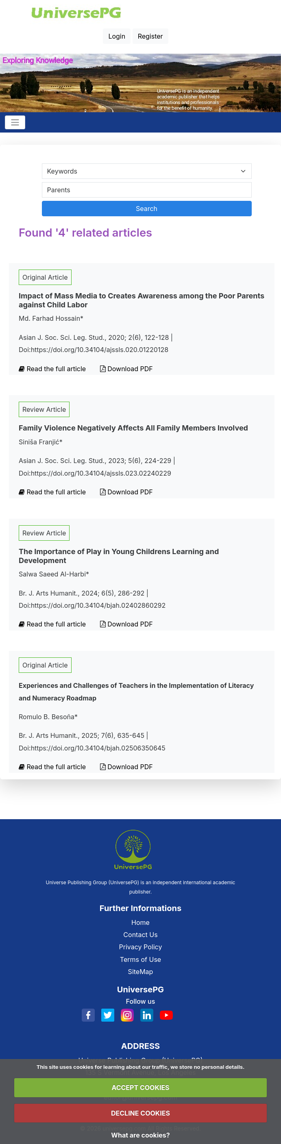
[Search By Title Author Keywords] (147, 190)
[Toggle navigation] (15, 122)
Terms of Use (140, 959)
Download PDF (126, 369)
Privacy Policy (140, 947)
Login (116, 36)
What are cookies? (140, 1135)
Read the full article (53, 369)
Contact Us (140, 935)
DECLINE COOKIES (140, 1113)
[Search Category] (147, 171)
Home (140, 922)
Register (150, 36)
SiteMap (140, 972)
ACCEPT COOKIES (140, 1087)
